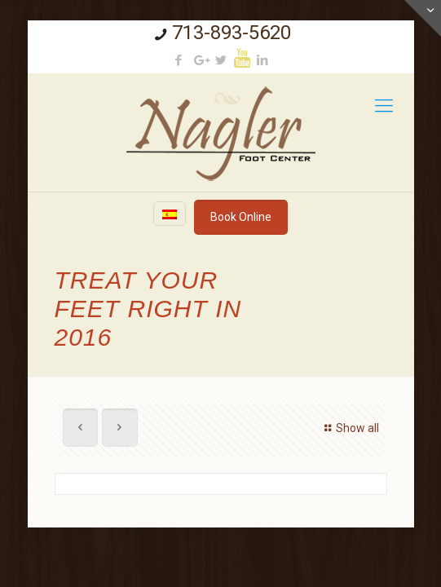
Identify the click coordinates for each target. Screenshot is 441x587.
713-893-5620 (231, 32)
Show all (349, 428)
